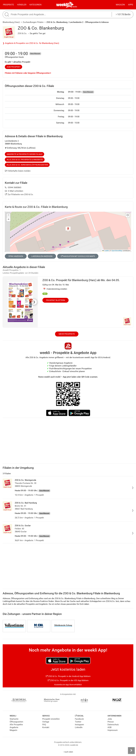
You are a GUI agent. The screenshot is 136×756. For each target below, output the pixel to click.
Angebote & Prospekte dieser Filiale (24, 154)
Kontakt (45, 727)
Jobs (110, 719)
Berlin (74, 7)
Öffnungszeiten (16, 722)
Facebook (79, 719)
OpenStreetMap (117, 250)
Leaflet (105, 250)
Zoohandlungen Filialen (33, 22)
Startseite (14, 719)
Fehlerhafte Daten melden (17, 171)
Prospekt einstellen (51, 719)
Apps (130, 4)
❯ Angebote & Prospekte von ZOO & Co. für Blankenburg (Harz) (31, 43)
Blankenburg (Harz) (11, 22)
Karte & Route (36, 206)
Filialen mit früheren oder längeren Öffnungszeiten (28, 73)
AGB (109, 727)
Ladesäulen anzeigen (41, 256)
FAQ (44, 724)
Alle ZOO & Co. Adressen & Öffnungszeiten (27, 165)
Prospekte (8, 4)
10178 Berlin (123, 14)
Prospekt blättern (55, 300)
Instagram (79, 724)
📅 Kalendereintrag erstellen (55, 289)
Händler (21, 4)
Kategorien (35, 4)
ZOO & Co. (22, 33)
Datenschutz (113, 724)
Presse (111, 722)
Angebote (14, 727)
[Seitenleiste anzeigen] (131, 750)
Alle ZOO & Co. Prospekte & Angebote (25, 159)
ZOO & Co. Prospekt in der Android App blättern (68, 676)
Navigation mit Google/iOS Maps (78, 256)
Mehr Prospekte (67, 334)
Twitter (78, 722)
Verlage (45, 722)
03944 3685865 (13, 187)
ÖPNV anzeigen (15, 256)
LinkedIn (78, 727)
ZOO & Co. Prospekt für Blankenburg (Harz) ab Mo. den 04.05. (81, 280)
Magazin (120, 4)
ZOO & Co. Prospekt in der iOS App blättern (68, 680)
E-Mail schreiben (14, 191)
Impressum (113, 730)
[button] (128, 215)
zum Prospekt (13, 67)
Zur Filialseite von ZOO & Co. (19, 194)
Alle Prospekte (16, 724)
